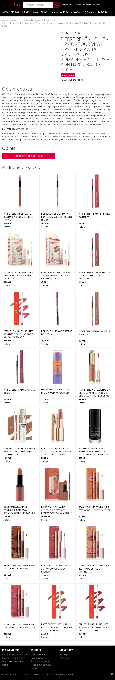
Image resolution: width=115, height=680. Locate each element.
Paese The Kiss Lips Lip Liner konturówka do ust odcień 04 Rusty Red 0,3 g (94, 627)
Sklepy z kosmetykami (14, 658)
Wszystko (6, 20)
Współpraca (66, 654)
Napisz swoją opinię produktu (29, 155)
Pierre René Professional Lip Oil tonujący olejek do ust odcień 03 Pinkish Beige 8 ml (94, 392)
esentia (11, 4)
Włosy (43, 11)
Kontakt (35, 668)
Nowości (67, 4)
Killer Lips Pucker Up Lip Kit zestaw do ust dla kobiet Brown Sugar (56, 275)
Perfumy (25, 11)
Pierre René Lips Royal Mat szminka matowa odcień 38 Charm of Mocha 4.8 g (56, 451)
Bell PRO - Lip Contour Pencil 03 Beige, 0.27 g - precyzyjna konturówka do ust (20, 451)
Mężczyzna (76, 11)
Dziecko (64, 11)
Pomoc (5, 664)
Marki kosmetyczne (12, 661)
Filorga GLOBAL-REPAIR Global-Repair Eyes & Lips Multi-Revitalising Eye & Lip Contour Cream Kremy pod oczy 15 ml (94, 454)
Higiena (53, 11)
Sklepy (96, 4)
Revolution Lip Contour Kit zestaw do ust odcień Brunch (56, 568)
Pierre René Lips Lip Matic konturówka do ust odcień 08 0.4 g (56, 216)
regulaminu (67, 674)
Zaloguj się (65, 658)
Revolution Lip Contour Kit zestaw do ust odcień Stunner (94, 568)
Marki (77, 4)
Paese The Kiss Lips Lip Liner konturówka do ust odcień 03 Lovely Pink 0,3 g (19, 334)
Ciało (35, 11)
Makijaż (15, 11)
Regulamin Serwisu (41, 664)
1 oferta (7, 226)
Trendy (87, 4)
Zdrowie (102, 11)
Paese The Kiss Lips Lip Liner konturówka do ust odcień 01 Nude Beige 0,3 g (56, 627)
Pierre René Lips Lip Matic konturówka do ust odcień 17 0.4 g (19, 216)
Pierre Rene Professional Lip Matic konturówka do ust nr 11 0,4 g (94, 275)
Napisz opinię (68, 75)
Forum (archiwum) (40, 661)
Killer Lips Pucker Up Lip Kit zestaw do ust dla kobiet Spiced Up (18, 275)
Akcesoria (90, 11)
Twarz (5, 11)
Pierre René (72, 32)
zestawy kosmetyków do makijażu (39, 20)
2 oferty (7, 344)
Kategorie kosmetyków (14, 654)
